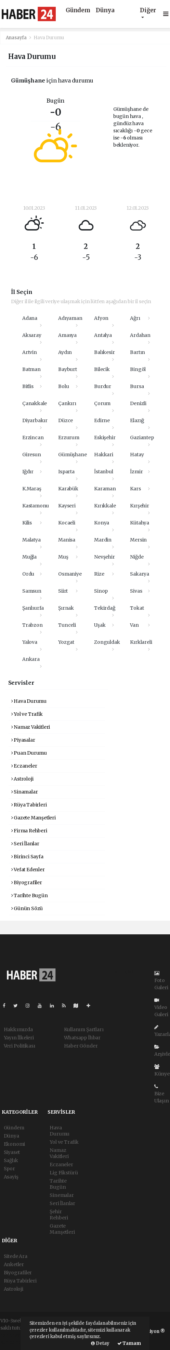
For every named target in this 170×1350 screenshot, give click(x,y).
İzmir (136, 472)
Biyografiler (26, 882)
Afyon (101, 318)
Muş (63, 557)
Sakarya (139, 574)
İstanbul (103, 472)
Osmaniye (69, 574)
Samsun (31, 591)
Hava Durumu (49, 38)
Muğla (29, 557)
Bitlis (28, 386)
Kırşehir (139, 506)
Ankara (31, 659)
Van (134, 625)
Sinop (101, 591)
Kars (135, 489)
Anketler (14, 1264)
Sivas (136, 591)
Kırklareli (141, 642)
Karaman (105, 489)
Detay (100, 1343)
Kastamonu (35, 506)
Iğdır (28, 472)
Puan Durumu (29, 753)
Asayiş (11, 1177)
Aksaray (31, 335)
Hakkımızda (18, 1029)
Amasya (67, 335)
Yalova (29, 642)
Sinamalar (24, 792)
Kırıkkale (105, 506)
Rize (99, 574)
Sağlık (11, 1160)
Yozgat (66, 642)
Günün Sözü (27, 908)
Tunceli (67, 625)
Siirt (63, 591)
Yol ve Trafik (27, 714)
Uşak (99, 625)
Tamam (129, 1343)
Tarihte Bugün (29, 895)
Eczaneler (24, 766)
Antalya (103, 335)
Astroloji (22, 779)
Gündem (78, 10)
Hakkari (103, 454)
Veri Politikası (19, 1046)
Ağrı (135, 318)
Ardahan (140, 335)
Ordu (28, 574)
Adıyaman (70, 318)
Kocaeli (66, 523)
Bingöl (138, 369)
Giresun (31, 454)
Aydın (65, 352)
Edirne (102, 420)
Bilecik (102, 369)
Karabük (68, 489)
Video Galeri (161, 1008)
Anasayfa (17, 38)
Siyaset (12, 1152)
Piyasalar (23, 740)
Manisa (66, 540)
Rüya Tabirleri (29, 805)
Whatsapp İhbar (82, 1038)
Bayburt (67, 369)
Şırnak (66, 608)
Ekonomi (14, 1144)
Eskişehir (104, 437)
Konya (101, 523)
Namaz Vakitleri (30, 727)
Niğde (136, 557)
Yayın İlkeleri (19, 1038)
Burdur (102, 386)
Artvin (29, 352)
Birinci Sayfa (27, 857)
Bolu (63, 386)
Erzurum (68, 437)
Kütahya (139, 523)
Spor (9, 1169)
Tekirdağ (104, 608)
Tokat (137, 608)
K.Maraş (31, 489)
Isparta (66, 472)
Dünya (105, 10)
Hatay (137, 454)
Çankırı (67, 403)
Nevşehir (104, 557)
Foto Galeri (161, 981)
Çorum (102, 403)
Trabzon (32, 625)
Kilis (27, 523)
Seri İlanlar (25, 844)
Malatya (31, 540)
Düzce (65, 420)
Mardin (103, 540)
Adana (29, 318)
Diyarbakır (35, 420)
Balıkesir (104, 352)
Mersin (138, 540)
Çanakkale (34, 403)
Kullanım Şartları (84, 1029)
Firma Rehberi (29, 831)
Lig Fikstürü (64, 1173)
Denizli (138, 403)
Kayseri (67, 506)
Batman (31, 369)
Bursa (137, 386)
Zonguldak (107, 642)
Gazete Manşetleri (33, 818)
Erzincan (32, 437)
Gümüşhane (72, 454)
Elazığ (137, 420)
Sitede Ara (15, 1256)
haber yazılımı (17, 1335)
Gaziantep (142, 437)
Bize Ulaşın (161, 1094)
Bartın (137, 352)
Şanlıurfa (33, 608)
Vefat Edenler (28, 869)
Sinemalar (62, 1195)
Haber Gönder (81, 1046)
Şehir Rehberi (59, 1214)
